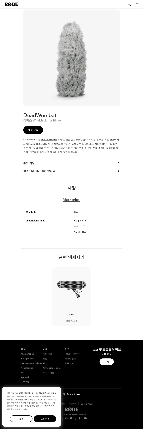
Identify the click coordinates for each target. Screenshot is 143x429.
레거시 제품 (48, 372)
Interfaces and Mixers (31, 363)
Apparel (25, 377)
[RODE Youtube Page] (71, 418)
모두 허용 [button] (45, 418)
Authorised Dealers (52, 368)
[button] (137, 4)
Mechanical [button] (71, 200)
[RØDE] (11, 4)
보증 (45, 358)
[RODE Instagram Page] (66, 418)
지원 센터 (47, 354)
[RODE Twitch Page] (80, 418)
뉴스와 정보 (70, 358)
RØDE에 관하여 (72, 354)
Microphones (27, 354)
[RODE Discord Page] (85, 418)
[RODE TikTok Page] (76, 418)
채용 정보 (69, 363)
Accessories (27, 368)
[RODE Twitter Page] (62, 418)
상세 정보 (71, 321)
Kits (22, 372)
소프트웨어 (26, 382)
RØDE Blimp (48, 139)
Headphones (27, 358)
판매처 (46, 363)
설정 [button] (21, 418)
